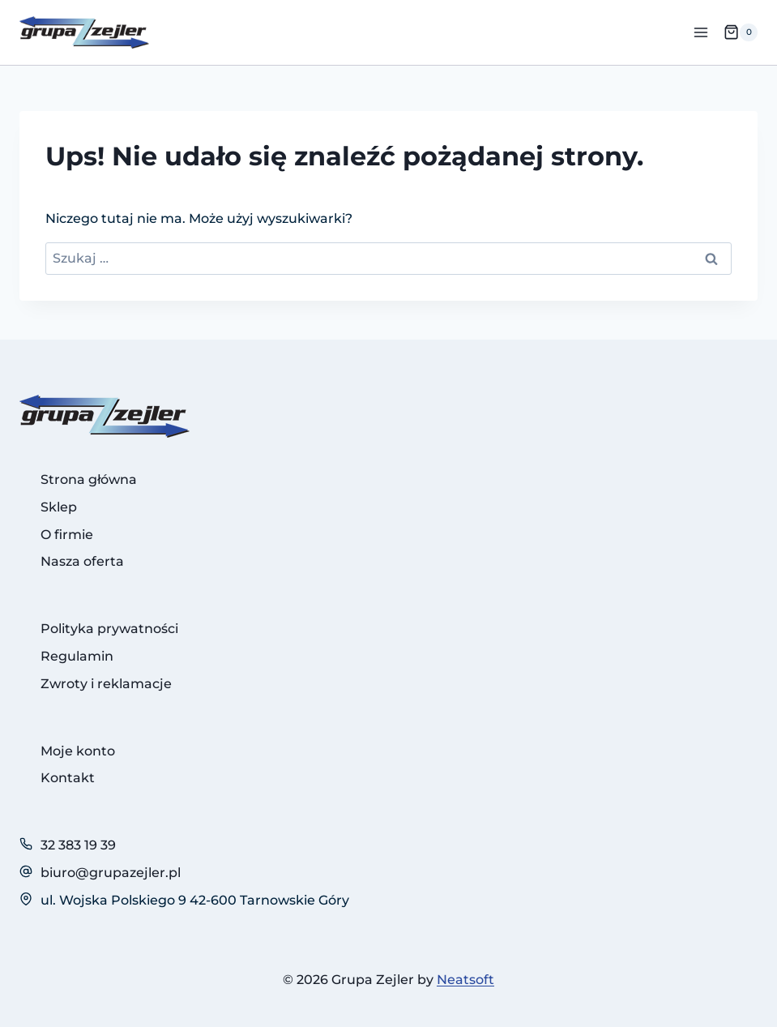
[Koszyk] (741, 32)
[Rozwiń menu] (700, 32)
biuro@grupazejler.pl (111, 872)
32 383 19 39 (78, 845)
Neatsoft (465, 979)
